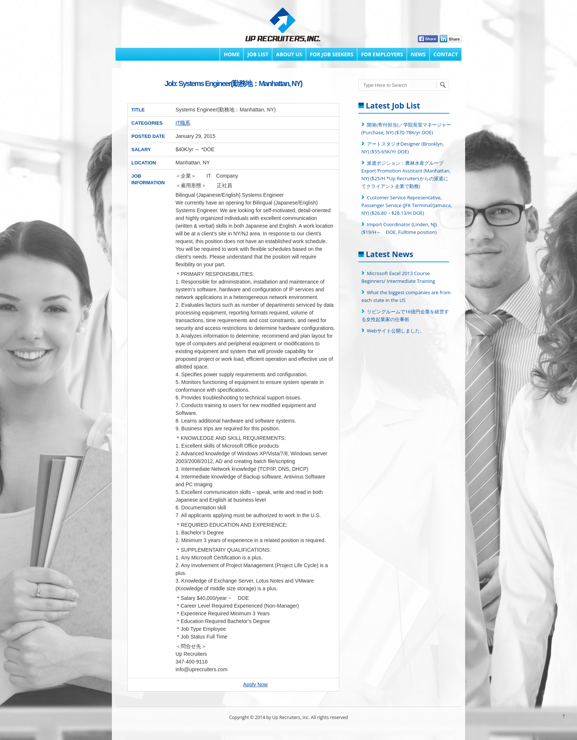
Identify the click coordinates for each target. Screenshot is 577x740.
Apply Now (255, 684)
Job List (257, 54)
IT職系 (183, 123)
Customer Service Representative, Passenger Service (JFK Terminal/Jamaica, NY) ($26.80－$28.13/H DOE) (406, 205)
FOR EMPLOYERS (382, 54)
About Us (289, 54)
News (418, 54)
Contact (445, 54)
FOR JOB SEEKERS (331, 54)
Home (232, 54)
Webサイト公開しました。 (396, 330)
